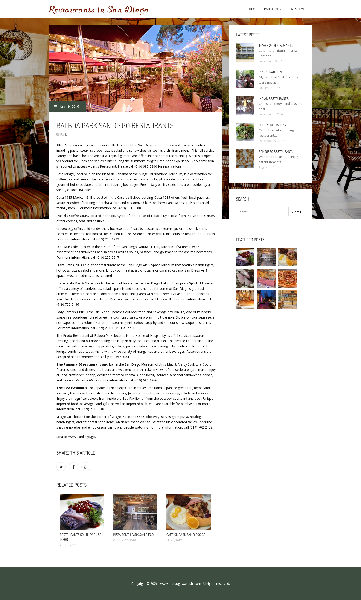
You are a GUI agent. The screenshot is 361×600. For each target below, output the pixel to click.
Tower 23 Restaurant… (276, 45)
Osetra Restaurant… (274, 125)
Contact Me (296, 9)
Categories (272, 9)
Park (63, 134)
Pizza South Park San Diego (133, 534)
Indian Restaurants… (274, 98)
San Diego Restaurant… (276, 151)
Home (253, 9)
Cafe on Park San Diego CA (186, 534)
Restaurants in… (271, 72)
